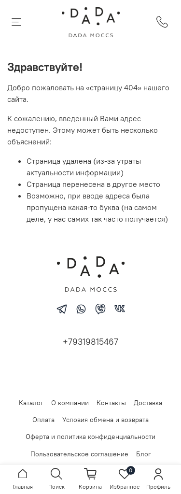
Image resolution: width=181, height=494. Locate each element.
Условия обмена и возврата (105, 419)
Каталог (31, 402)
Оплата (43, 419)
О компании (70, 402)
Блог (143, 454)
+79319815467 (90, 341)
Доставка (148, 402)
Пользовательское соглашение (79, 454)
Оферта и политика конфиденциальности (90, 436)
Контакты (111, 402)
